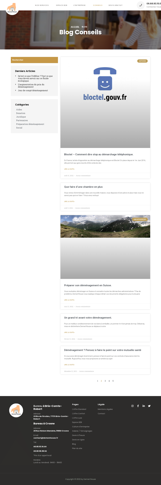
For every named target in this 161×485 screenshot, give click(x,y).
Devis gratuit (116, 5)
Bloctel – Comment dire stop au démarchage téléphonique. (98, 154)
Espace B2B (61, 5)
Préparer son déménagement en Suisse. (88, 285)
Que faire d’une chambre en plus (83, 186)
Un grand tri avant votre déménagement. (88, 317)
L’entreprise (79, 5)
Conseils (97, 5)
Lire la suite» (69, 169)
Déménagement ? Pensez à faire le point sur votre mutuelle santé (102, 350)
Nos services (42, 5)
